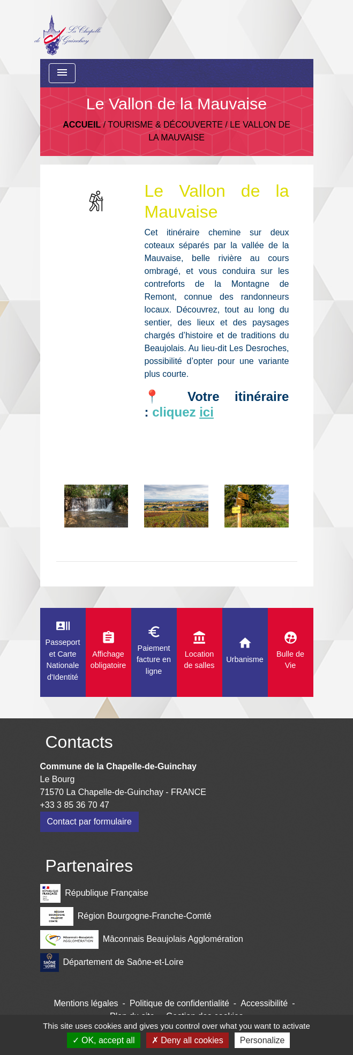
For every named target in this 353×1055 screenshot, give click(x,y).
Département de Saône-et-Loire (112, 962)
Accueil (82, 124)
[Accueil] (67, 29)
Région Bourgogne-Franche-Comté (126, 916)
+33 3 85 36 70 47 (74, 804)
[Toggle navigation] (62, 73)
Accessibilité (264, 1003)
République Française (94, 893)
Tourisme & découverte (165, 124)
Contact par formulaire (89, 821)
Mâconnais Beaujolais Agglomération (142, 939)
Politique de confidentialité (179, 1003)
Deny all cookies (187, 1040)
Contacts (79, 742)
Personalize (262, 1040)
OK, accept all (103, 1040)
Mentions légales (86, 1003)
